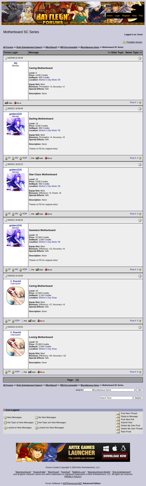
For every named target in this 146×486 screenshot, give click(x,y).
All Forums (8, 47)
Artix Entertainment (121, 472)
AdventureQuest (23, 472)
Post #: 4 (134, 269)
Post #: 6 (134, 372)
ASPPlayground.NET (73, 483)
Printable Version (132, 42)
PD (15, 63)
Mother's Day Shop (48, 297)
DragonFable (39, 472)
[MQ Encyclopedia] (68, 47)
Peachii (17, 281)
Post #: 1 (134, 102)
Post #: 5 (134, 320)
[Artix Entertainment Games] (29, 47)
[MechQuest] (51, 47)
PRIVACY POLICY (73, 476)
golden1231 (15, 114)
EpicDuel (65, 472)
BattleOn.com (78, 472)
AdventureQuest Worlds (99, 472)
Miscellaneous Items (90, 47)
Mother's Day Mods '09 (49, 80)
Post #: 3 (134, 214)
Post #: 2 (134, 158)
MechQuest (53, 472)
